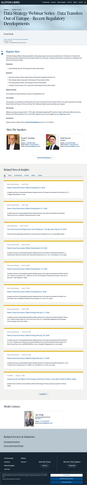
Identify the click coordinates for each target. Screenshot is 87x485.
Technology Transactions (12, 442)
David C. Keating (28, 138)
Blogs (33, 175)
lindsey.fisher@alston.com (34, 122)
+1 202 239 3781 (73, 144)
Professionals (45, 2)
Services (53, 2)
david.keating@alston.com (32, 146)
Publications (18, 175)
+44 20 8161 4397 (70, 143)
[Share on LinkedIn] (2, 51)
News (10, 175)
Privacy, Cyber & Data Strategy (13, 446)
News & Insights (61, 2)
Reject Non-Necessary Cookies (66, 478)
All (4, 175)
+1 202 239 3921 (34, 144)
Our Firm (69, 2)
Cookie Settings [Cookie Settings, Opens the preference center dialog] (66, 475)
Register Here (13, 51)
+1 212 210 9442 (44, 421)
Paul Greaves (65, 138)
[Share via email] (2, 54)
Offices (75, 2)
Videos (40, 175)
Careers (81, 2)
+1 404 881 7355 (30, 143)
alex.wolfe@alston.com (45, 423)
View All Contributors (44, 157)
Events (27, 175)
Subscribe (72, 465)
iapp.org (62, 114)
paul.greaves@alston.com (71, 146)
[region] (43, 478)
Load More (42, 394)
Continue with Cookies (66, 482)
